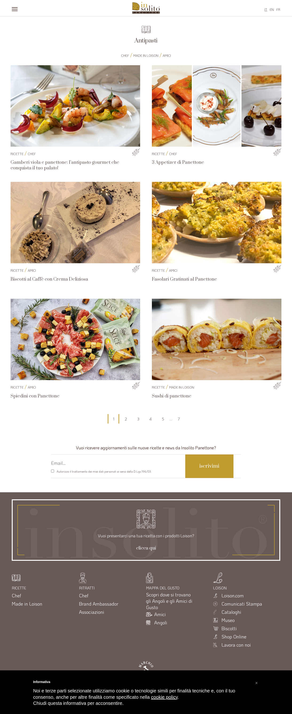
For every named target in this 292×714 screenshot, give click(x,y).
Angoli (160, 622)
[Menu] (15, 8)
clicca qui (146, 548)
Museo (228, 620)
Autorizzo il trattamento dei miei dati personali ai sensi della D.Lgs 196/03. (104, 471)
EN (272, 9)
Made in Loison (145, 55)
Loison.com (232, 595)
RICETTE (17, 154)
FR (278, 9)
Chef (125, 55)
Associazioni (91, 612)
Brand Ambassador (98, 604)
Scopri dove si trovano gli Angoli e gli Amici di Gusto (169, 601)
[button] (256, 681)
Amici (167, 55)
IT (265, 9)
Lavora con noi (236, 645)
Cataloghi (231, 612)
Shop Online (233, 637)
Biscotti (229, 628)
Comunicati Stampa (241, 604)
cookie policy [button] (164, 697)
